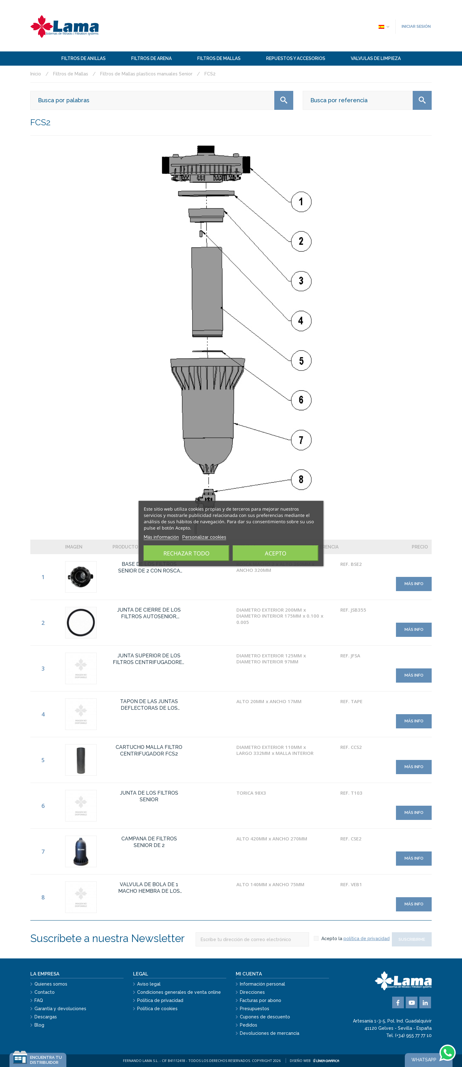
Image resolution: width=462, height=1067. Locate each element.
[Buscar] (161, 100)
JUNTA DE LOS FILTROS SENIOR (149, 796)
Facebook (398, 1002)
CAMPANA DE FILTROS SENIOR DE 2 (149, 842)
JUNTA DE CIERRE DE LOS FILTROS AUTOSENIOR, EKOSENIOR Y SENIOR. (149, 613)
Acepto (275, 553)
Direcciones (252, 992)
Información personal (262, 984)
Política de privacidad (160, 1000)
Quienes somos (50, 984)
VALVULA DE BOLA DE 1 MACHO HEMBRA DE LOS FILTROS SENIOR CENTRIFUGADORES (149, 888)
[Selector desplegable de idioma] (384, 26)
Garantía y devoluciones (60, 1008)
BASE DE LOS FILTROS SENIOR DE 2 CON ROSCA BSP (149, 567)
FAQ (38, 1000)
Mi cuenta (249, 974)
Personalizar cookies (204, 537)
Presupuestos (254, 1008)
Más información (161, 537)
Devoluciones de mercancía (269, 1033)
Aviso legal (149, 984)
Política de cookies (157, 1008)
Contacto (44, 992)
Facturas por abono (260, 1000)
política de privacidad (366, 938)
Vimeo (425, 1002)
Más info (413, 583)
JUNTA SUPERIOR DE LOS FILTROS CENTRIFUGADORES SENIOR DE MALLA (149, 659)
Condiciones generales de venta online (179, 992)
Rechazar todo (186, 553)
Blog (39, 1025)
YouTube (411, 1002)
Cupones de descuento (265, 1016)
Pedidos (248, 1025)
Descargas (45, 1016)
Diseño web (314, 1060)
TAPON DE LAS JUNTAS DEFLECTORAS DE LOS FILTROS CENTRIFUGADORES (149, 705)
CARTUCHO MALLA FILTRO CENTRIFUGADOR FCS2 (149, 750)
